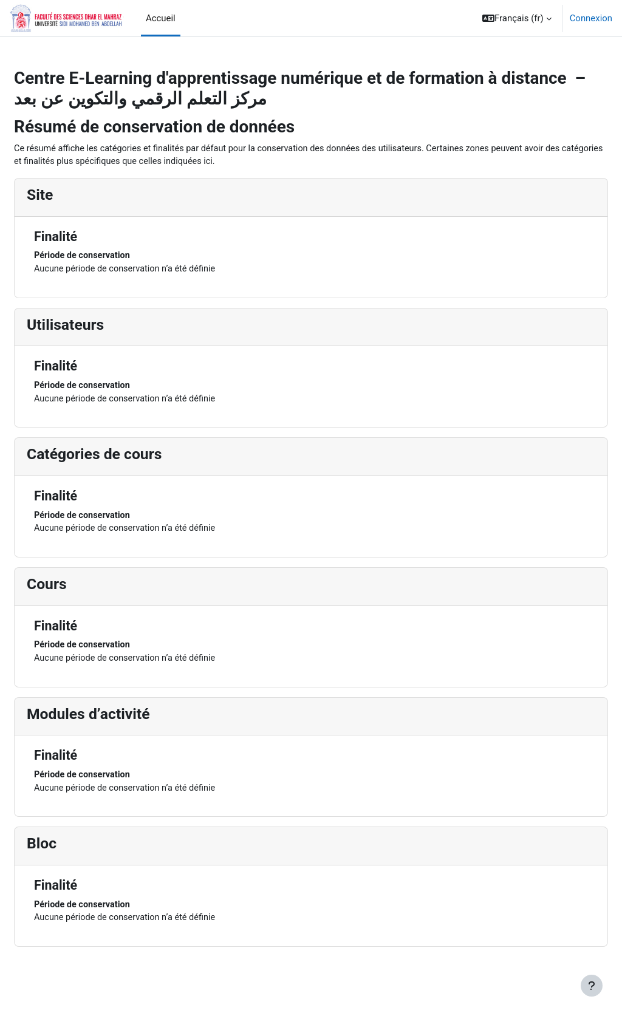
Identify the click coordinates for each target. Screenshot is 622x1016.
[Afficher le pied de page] (592, 986)
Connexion (591, 18)
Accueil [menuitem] (161, 18)
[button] (516, 18)
